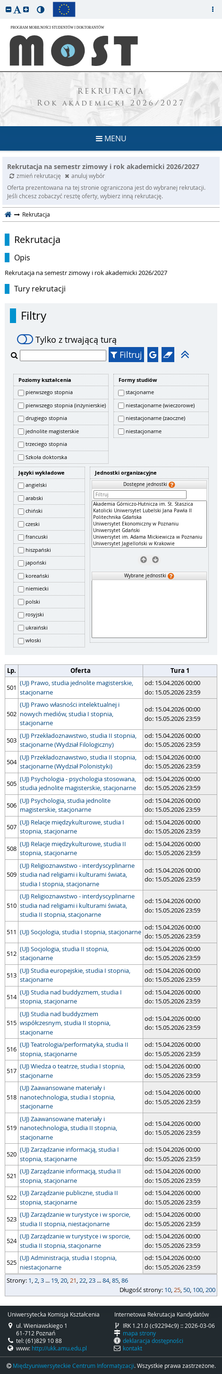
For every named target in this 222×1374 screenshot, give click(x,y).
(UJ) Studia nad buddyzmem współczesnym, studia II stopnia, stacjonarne (65, 1023)
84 (105, 1280)
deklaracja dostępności (153, 1340)
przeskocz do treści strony (2, 2)
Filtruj (126, 354)
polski (33, 601)
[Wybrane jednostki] (149, 609)
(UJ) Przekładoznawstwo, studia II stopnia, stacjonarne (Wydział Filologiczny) (78, 740)
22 (82, 1280)
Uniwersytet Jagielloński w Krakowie (149, 544)
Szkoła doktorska (46, 457)
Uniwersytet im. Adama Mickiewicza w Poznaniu (149, 537)
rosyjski (35, 614)
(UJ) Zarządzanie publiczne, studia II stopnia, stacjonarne (69, 1197)
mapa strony (139, 1333)
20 (63, 1280)
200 (210, 1289)
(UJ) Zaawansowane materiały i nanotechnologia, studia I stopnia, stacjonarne (67, 1096)
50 (186, 1289)
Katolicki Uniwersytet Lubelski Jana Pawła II (149, 511)
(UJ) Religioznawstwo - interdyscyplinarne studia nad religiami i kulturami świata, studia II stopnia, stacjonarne (77, 905)
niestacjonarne (144, 431)
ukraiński (37, 627)
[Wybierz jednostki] (155, 559)
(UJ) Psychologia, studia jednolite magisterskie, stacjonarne (65, 805)
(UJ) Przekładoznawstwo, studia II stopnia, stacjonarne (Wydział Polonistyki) (78, 762)
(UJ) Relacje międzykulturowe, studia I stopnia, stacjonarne (72, 827)
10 (167, 1289)
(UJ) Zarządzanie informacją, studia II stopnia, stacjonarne (70, 1176)
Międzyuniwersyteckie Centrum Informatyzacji (73, 1365)
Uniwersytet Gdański (149, 530)
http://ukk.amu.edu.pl (59, 1348)
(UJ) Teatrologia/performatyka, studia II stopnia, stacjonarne (74, 1049)
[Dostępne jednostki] (149, 524)
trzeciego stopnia (46, 443)
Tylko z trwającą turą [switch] (67, 339)
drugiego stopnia (46, 417)
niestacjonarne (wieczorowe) (160, 405)
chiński (34, 510)
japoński (36, 562)
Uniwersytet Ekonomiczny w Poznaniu (149, 524)
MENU (111, 138)
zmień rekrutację (35, 175)
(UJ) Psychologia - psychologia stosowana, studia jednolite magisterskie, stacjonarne (78, 783)
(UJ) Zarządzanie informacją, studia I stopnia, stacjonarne (69, 1154)
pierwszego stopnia (49, 392)
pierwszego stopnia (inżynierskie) (66, 405)
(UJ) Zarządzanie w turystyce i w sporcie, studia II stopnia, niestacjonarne (75, 1219)
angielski (36, 484)
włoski (33, 640)
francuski (37, 536)
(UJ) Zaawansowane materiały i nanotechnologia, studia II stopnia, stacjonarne (68, 1128)
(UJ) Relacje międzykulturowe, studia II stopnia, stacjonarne (73, 848)
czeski (33, 523)
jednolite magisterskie (52, 431)
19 (54, 1280)
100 (198, 1289)
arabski (34, 497)
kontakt (132, 1348)
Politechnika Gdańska (149, 517)
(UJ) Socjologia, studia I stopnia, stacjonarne (80, 932)
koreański (37, 575)
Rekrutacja (37, 240)
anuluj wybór (85, 175)
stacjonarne (140, 392)
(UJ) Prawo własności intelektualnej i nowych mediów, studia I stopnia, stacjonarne (70, 713)
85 (115, 1280)
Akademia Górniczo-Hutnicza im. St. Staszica (149, 504)
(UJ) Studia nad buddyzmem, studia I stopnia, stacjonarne (71, 997)
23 (92, 1280)
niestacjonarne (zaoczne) (155, 417)
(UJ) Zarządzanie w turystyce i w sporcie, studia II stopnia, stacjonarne (75, 1241)
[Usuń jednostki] (143, 559)
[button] (8, 9)
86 (124, 1280)
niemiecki (37, 588)
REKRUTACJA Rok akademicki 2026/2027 (111, 98)
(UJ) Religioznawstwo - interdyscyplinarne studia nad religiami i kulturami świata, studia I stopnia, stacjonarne (77, 874)
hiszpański (38, 549)
